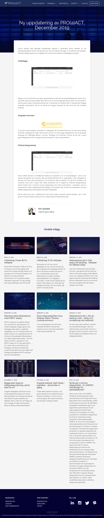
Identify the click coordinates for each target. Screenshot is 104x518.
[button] (52, 3)
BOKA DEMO (94, 3)
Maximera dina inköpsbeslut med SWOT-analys (17, 317)
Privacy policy (52, 513)
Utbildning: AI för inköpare (49, 260)
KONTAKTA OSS (42, 501)
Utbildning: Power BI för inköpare (15, 261)
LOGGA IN (85, 3)
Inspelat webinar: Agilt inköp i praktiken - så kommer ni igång (50, 385)
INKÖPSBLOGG (63, 3)
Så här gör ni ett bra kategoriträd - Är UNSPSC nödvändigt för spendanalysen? (81, 386)
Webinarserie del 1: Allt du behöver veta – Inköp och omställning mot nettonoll (81, 318)
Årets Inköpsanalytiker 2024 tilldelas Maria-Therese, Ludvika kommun (49, 318)
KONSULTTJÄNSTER (38, 3)
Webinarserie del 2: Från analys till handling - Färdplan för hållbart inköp (83, 262)
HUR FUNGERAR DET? (12, 506)
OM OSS (39, 506)
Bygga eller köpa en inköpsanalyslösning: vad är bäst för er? (17, 385)
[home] (13, 3)
